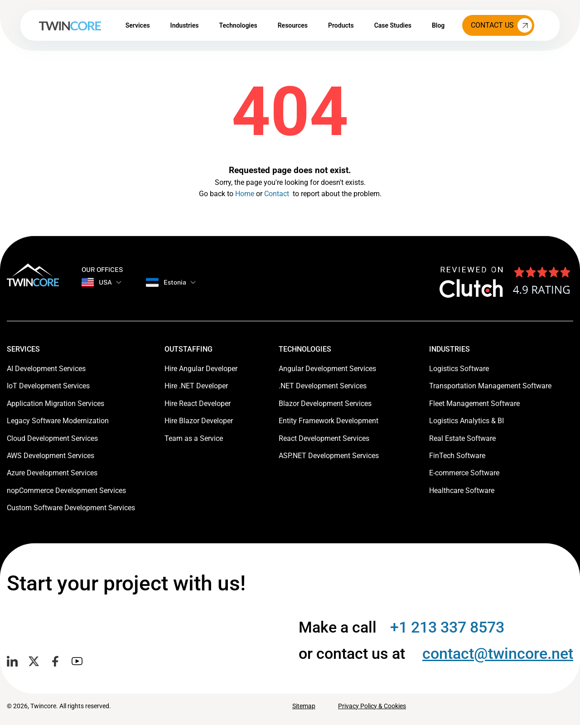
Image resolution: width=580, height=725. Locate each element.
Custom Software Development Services (71, 507)
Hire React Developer (197, 403)
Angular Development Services (327, 368)
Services (138, 25)
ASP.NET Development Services (329, 455)
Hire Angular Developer (200, 368)
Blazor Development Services (325, 403)
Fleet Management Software (474, 403)
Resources (293, 25)
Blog (438, 25)
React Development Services (324, 438)
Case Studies (392, 25)
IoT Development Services (48, 386)
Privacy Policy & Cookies (372, 706)
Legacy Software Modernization (58, 420)
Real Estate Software (462, 438)
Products (341, 25)
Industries (184, 25)
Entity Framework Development (328, 420)
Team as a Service (193, 438)
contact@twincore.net (497, 653)
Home (244, 193)
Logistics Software (459, 368)
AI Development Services (46, 368)
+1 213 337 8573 (447, 627)
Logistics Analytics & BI (466, 420)
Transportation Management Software (490, 386)
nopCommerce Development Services (66, 490)
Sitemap (303, 706)
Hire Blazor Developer (198, 420)
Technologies (238, 25)
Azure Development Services (52, 473)
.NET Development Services (323, 386)
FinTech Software (457, 455)
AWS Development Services (50, 455)
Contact (276, 193)
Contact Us (501, 25)
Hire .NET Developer (196, 386)
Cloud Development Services (52, 438)
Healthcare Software (461, 490)
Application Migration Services (55, 403)
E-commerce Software (464, 473)
